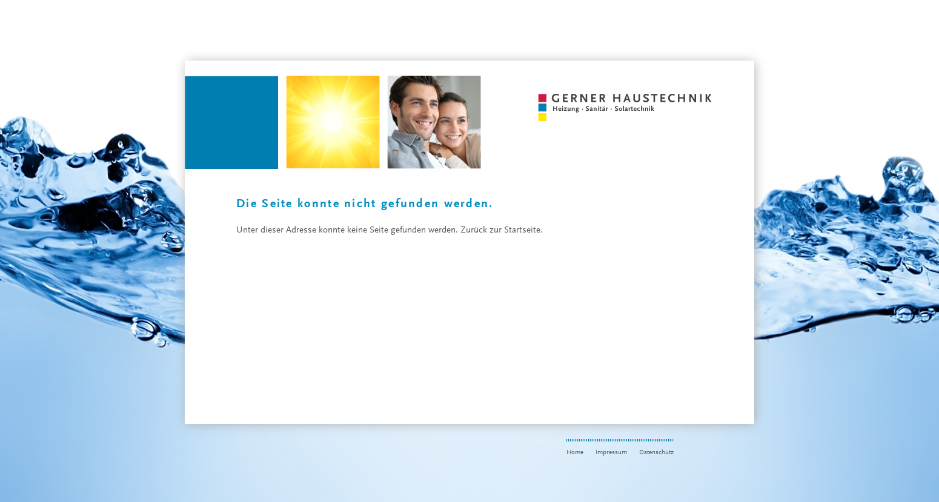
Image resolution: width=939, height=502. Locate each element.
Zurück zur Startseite (500, 230)
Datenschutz (656, 452)
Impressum (611, 452)
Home (574, 452)
